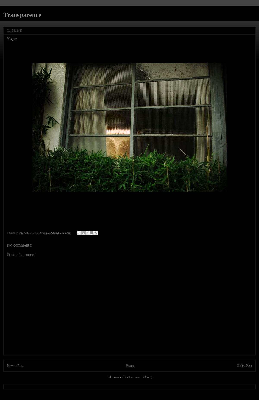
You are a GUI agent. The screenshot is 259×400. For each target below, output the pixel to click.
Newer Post (15, 365)
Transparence (22, 14)
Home (130, 365)
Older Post (244, 365)
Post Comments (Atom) (137, 377)
